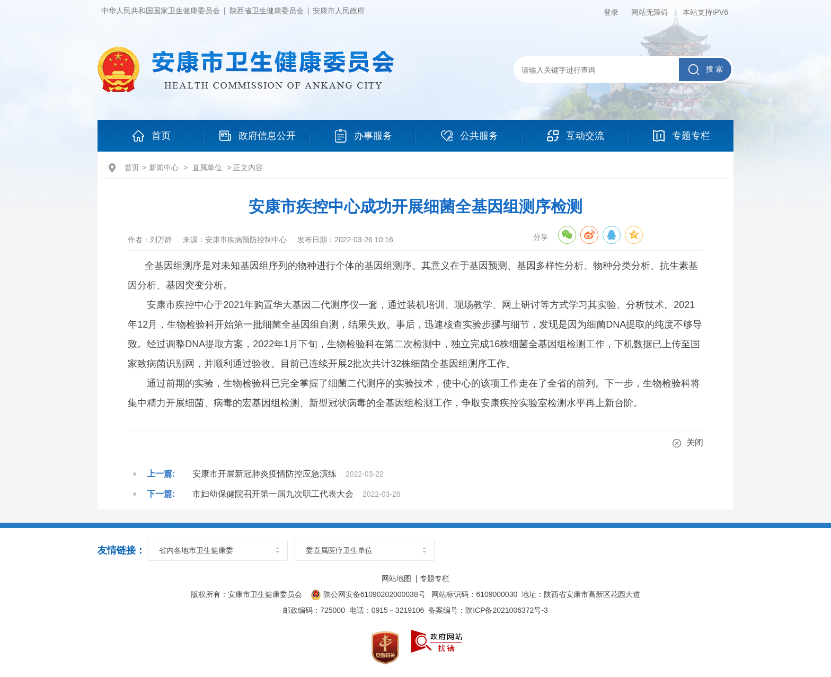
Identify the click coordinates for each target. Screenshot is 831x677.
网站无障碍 (649, 12)
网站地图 (396, 578)
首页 (132, 167)
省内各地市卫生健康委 (196, 550)
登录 (611, 12)
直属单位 (207, 167)
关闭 (688, 442)
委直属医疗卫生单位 (339, 550)
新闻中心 (164, 167)
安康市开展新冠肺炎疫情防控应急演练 (264, 473)
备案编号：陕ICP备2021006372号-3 (488, 610)
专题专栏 (434, 578)
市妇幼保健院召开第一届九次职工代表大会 (272, 493)
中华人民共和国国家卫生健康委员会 (160, 10)
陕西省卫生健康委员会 (266, 10)
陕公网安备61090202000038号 (368, 594)
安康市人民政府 (339, 10)
